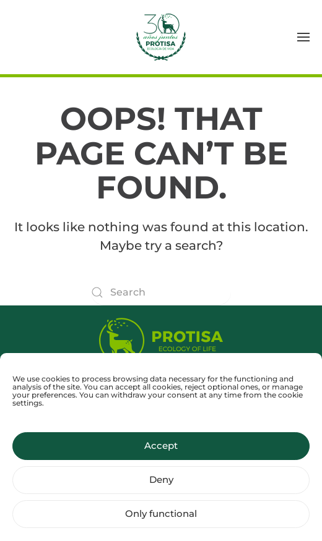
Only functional (161, 519)
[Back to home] (161, 37)
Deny (161, 485)
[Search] (161, 292)
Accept (161, 451)
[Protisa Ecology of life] (161, 338)
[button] (303, 37)
